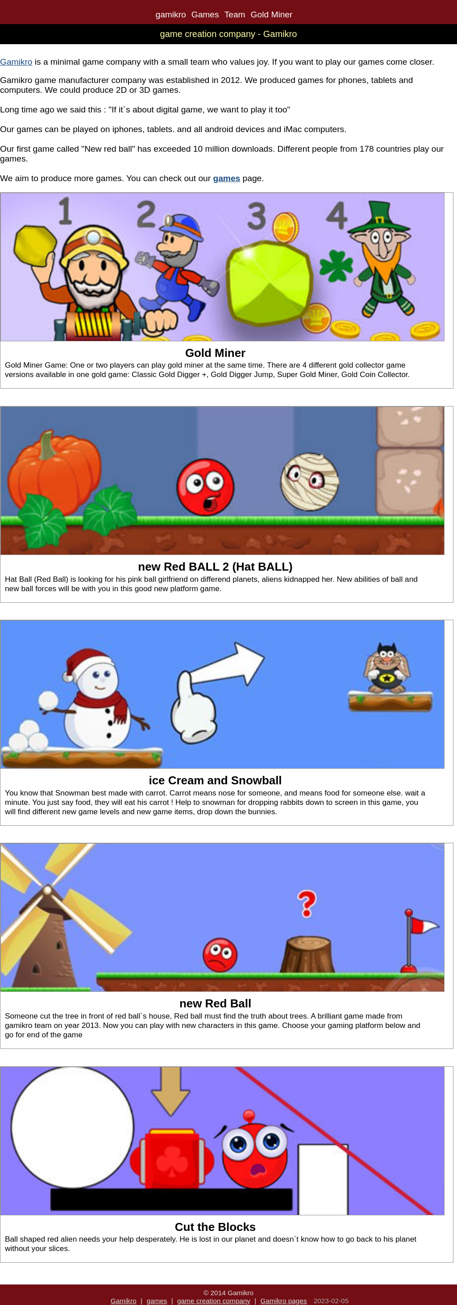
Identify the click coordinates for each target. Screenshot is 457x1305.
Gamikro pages (283, 1301)
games (156, 1301)
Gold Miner (272, 14)
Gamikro (16, 61)
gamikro (171, 14)
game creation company (213, 1301)
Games (205, 14)
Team (234, 14)
